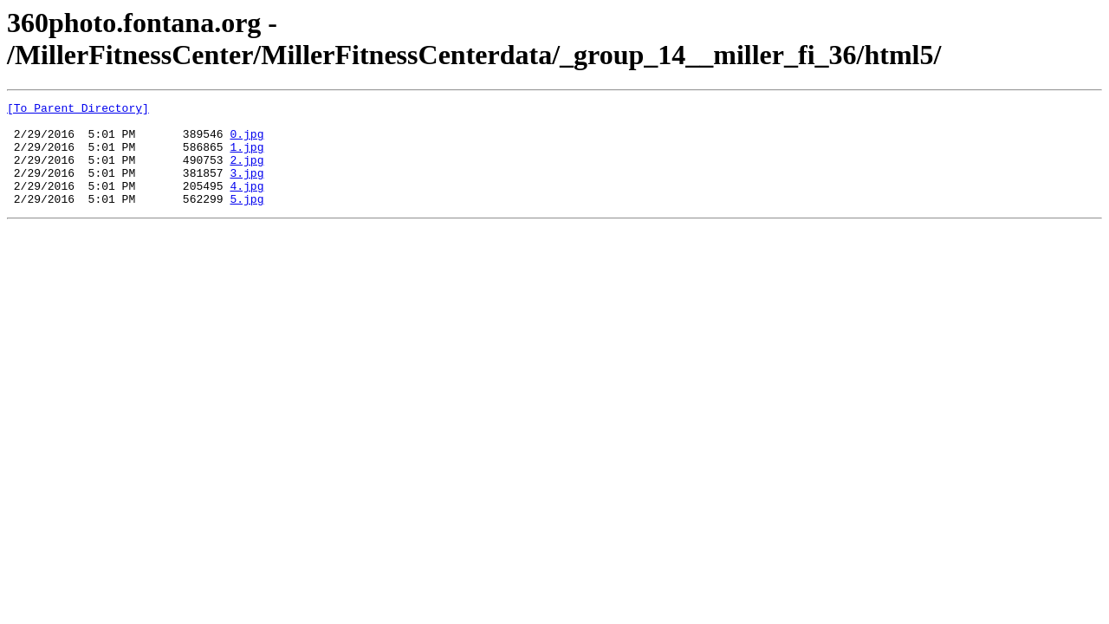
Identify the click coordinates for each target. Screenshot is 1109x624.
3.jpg (246, 188)
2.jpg (246, 172)
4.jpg (246, 203)
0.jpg (246, 141)
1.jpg (246, 157)
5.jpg (246, 219)
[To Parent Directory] (78, 110)
